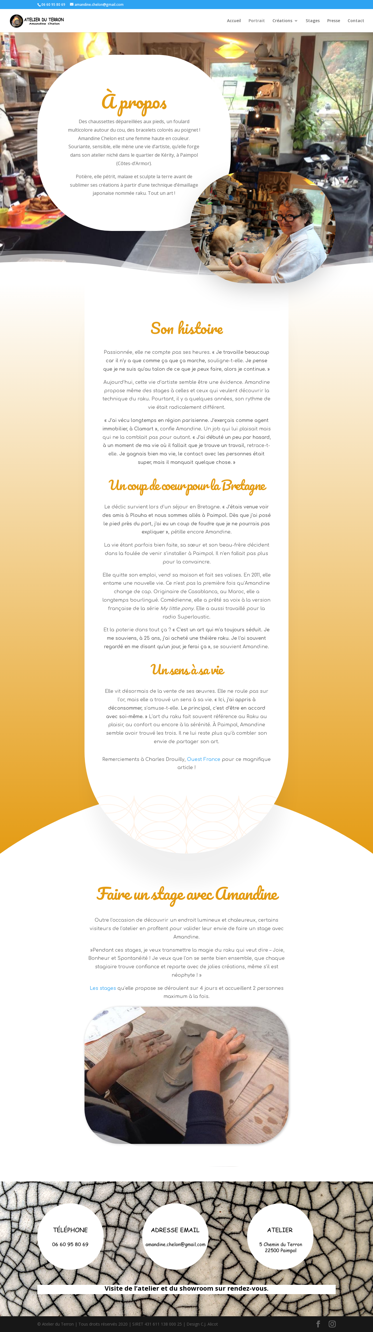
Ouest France (203, 759)
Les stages (103, 988)
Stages (313, 21)
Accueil (234, 21)
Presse (333, 21)
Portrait (257, 21)
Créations (282, 21)
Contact (356, 21)
